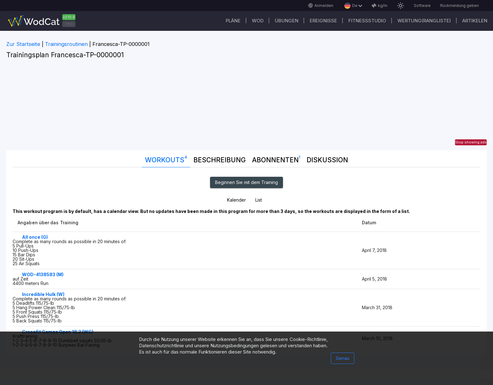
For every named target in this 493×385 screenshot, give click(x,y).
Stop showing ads (471, 142)
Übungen (286, 21)
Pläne (233, 21)
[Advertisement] (246, 106)
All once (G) (35, 237)
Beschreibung (219, 160)
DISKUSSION (327, 160)
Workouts (166, 158)
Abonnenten (276, 158)
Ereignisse (323, 21)
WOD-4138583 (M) (43, 274)
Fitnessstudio (367, 21)
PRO (69, 24)
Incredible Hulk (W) (43, 294)
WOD (257, 21)
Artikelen (474, 21)
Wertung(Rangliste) (424, 21)
